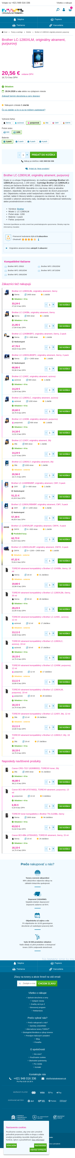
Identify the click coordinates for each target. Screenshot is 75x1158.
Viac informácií (38, 1139)
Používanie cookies (38, 1065)
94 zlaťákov (48, 825)
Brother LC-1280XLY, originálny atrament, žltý (32, 469)
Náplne (18, 26)
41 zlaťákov (46, 779)
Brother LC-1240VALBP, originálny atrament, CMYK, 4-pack (38, 533)
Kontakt (38, 1074)
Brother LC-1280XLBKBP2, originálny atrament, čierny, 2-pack (40, 362)
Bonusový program (38, 1015)
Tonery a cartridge (17, 39)
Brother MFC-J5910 (16, 273)
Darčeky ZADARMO (38, 1033)
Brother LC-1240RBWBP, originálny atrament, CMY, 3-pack (38, 490)
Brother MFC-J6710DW (50, 278)
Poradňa (37, 1049)
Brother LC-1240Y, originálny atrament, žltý (31, 448)
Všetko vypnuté (38, 1150)
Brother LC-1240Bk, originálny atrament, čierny (33, 320)
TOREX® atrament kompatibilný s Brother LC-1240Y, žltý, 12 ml (41, 721)
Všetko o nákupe (64, 3)
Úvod (5, 39)
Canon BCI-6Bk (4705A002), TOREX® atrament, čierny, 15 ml (40, 842)
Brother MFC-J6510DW (17, 278)
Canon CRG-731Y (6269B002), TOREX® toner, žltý (35, 775)
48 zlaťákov (44, 606)
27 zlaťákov (45, 655)
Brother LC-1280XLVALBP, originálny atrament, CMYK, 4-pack (39, 554)
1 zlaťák (46, 302)
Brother (28, 39)
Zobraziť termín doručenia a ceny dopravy (21, 103)
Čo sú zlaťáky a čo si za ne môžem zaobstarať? (23, 117)
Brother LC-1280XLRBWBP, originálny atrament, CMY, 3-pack (39, 512)
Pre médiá (38, 1071)
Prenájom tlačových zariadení (38, 1043)
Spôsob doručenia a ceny (38, 1005)
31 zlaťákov (44, 582)
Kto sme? (38, 1061)
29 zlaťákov (44, 846)
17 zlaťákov (45, 630)
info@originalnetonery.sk (56, 1086)
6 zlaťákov (47, 803)
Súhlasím (11, 1145)
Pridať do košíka (43, 162)
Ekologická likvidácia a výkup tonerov (38, 1040)
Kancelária (56, 32)
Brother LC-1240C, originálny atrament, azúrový (34, 384)
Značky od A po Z (38, 1011)
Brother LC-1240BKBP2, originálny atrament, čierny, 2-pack (39, 341)
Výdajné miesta (38, 1008)
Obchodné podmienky (38, 1068)
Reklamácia (38, 1018)
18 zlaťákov (42, 724)
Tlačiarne (18, 32)
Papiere (56, 26)
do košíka (64, 312)
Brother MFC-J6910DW (17, 282)
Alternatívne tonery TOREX (37, 1036)
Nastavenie (40, 1145)
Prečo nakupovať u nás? (38, 1030)
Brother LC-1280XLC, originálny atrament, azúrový (35, 405)
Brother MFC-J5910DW (50, 273)
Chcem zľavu (47, 991)
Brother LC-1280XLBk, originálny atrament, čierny (34, 298)
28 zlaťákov (47, 703)
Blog (38, 1046)
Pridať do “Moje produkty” (37, 176)
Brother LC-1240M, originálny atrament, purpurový (35, 426)
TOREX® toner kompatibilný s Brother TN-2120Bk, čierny (38, 821)
